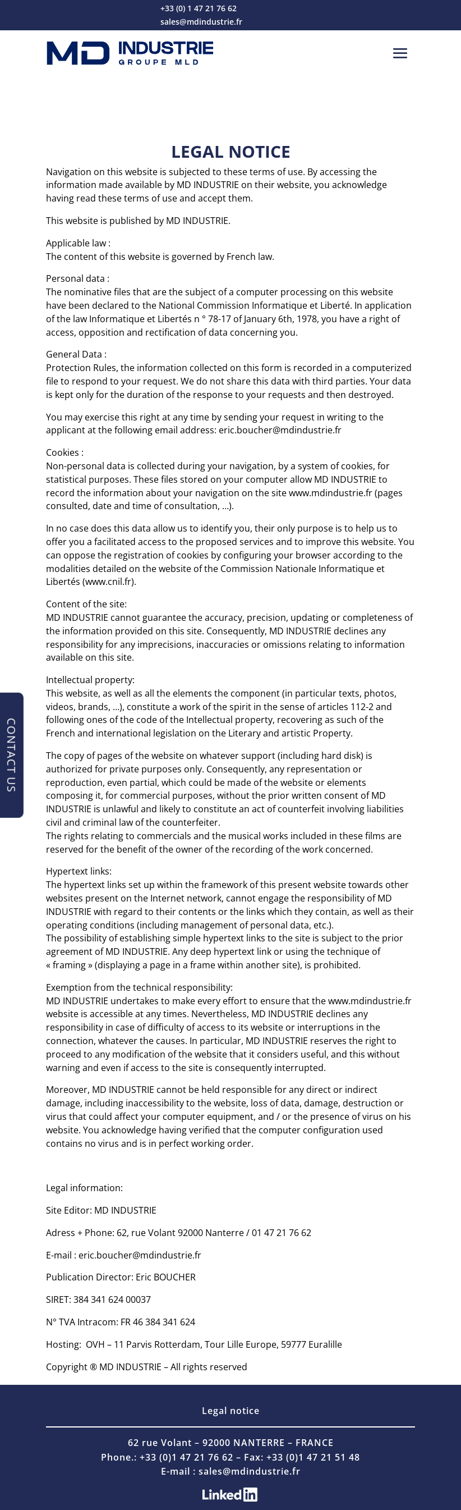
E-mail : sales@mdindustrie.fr (231, 1471)
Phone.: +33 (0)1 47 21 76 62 (167, 1457)
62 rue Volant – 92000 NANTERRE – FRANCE (231, 1442)
